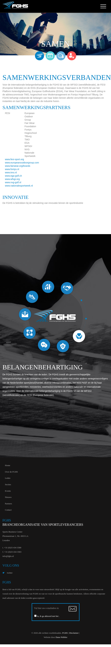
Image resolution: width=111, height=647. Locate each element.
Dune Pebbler (61, 637)
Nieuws (8, 497)
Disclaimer (74, 633)
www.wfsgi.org (12, 179)
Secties (8, 484)
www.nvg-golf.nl (13, 182)
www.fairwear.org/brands (17, 166)
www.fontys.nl (12, 169)
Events (8, 491)
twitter (7, 573)
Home (7, 465)
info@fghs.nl (8, 556)
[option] (55, 316)
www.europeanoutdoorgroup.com (22, 162)
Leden (7, 478)
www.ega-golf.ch (13, 175)
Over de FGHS (11, 472)
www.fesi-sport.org (14, 159)
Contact (8, 510)
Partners (8, 503)
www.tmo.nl (11, 172)
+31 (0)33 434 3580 (12, 547)
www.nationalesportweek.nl (19, 185)
